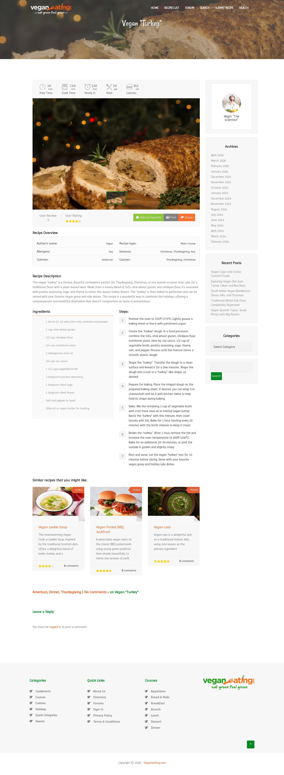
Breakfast (158, 703)
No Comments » (96, 592)
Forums (98, 703)
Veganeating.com (155, 763)
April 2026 (217, 155)
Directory (99, 697)
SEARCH (204, 8)
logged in (55, 627)
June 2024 (217, 220)
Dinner (54, 592)
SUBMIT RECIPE (224, 8)
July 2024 (217, 214)
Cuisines (41, 703)
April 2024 (217, 231)
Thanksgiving (71, 592)
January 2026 (219, 171)
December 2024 (221, 198)
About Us (99, 691)
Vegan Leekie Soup (52, 527)
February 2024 (220, 241)
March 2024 (218, 236)
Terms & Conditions (106, 721)
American (40, 592)
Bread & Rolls (160, 697)
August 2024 (219, 209)
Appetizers (158, 691)
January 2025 (219, 193)
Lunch (155, 715)
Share (187, 217)
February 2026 (220, 166)
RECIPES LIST (171, 8)
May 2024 (217, 225)
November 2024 (221, 204)
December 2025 (221, 177)
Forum (189, 8)
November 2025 (221, 182)
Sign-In (98, 709)
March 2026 (218, 160)
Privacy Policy (102, 715)
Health (243, 8)
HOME (154, 8)
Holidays (41, 709)
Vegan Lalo (162, 527)
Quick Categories (46, 715)
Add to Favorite (148, 217)
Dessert (156, 721)
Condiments (43, 691)
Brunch (156, 709)
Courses (41, 697)
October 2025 (219, 187)
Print (171, 217)
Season (40, 721)
